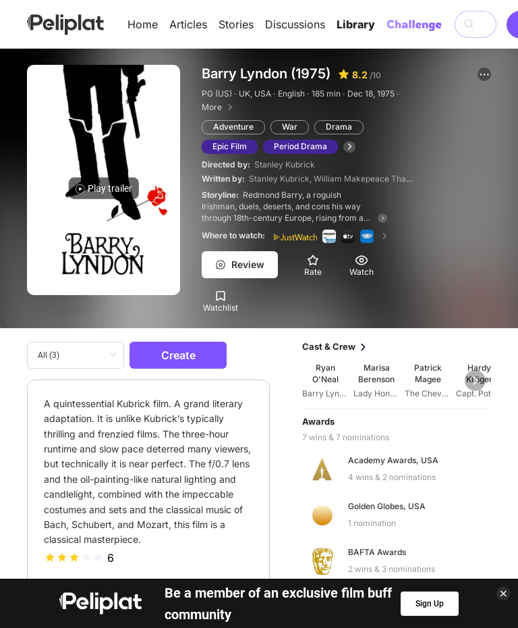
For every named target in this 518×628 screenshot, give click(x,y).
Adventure (233, 127)
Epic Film (229, 146)
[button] (484, 74)
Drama (339, 127)
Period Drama (300, 146)
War (289, 127)
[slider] (74, 558)
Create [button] (178, 355)
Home (142, 24)
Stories (236, 24)
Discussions (295, 24)
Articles (188, 24)
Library (356, 24)
